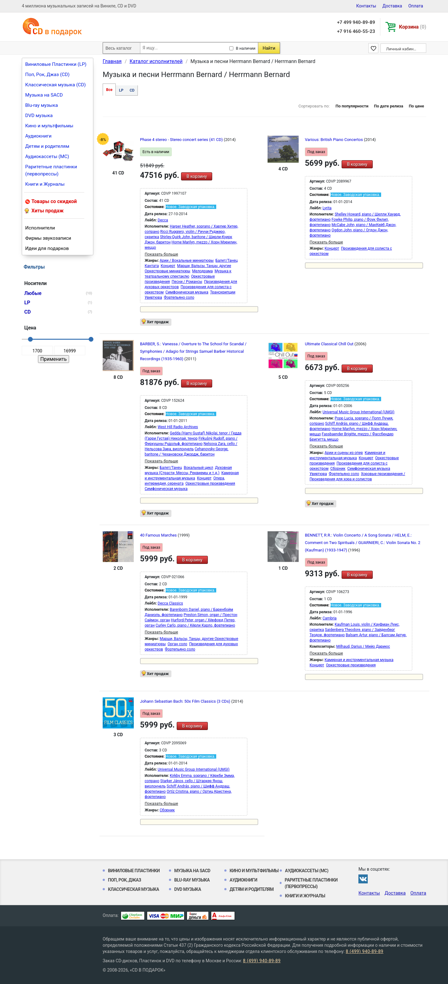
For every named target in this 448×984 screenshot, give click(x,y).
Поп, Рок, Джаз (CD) (47, 74)
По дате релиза (388, 106)
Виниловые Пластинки (134, 870)
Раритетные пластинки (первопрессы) (51, 170)
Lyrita (327, 208)
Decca (163, 220)
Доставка (392, 5)
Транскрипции (222, 292)
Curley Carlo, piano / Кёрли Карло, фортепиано (195, 625)
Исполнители (40, 228)
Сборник (337, 468)
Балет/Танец (227, 260)
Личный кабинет (402, 49)
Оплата (415, 5)
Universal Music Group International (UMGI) (358, 412)
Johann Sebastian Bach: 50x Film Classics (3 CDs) (185, 701)
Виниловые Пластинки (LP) (55, 64)
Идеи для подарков (47, 248)
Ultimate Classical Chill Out (329, 344)
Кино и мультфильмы (49, 126)
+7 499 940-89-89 (356, 22)
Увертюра (153, 297)
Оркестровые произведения (210, 483)
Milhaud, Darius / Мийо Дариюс (363, 646)
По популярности (351, 106)
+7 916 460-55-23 (356, 31)
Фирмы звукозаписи (48, 238)
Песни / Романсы (187, 281)
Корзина (412, 27)
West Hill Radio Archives (178, 427)
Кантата (152, 266)
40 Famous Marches (159, 535)
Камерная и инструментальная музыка (358, 660)
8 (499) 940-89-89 (364, 951)
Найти (269, 48)
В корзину (196, 176)
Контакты (366, 5)
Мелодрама (202, 271)
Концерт (168, 266)
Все (109, 90)
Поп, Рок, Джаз (124, 879)
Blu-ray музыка (41, 105)
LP (121, 90)
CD (132, 90)
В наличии (245, 48)
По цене (416, 106)
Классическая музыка (133, 889)
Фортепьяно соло (179, 297)
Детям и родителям (47, 146)
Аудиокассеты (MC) (47, 156)
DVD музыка (39, 115)
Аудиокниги (38, 136)
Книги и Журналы (45, 184)
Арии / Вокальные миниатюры (186, 260)
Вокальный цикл (198, 467)
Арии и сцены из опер (343, 453)
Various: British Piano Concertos (334, 139)
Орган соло (177, 644)
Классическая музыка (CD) (55, 85)
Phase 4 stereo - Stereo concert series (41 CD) (182, 139)
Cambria (330, 618)
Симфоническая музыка (187, 292)
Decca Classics (170, 603)
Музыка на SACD (44, 95)
